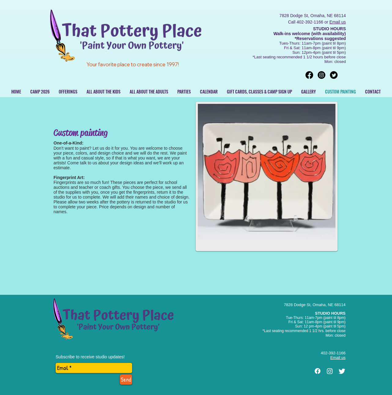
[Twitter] (334, 75)
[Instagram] (321, 75)
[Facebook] (309, 75)
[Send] (126, 380)
